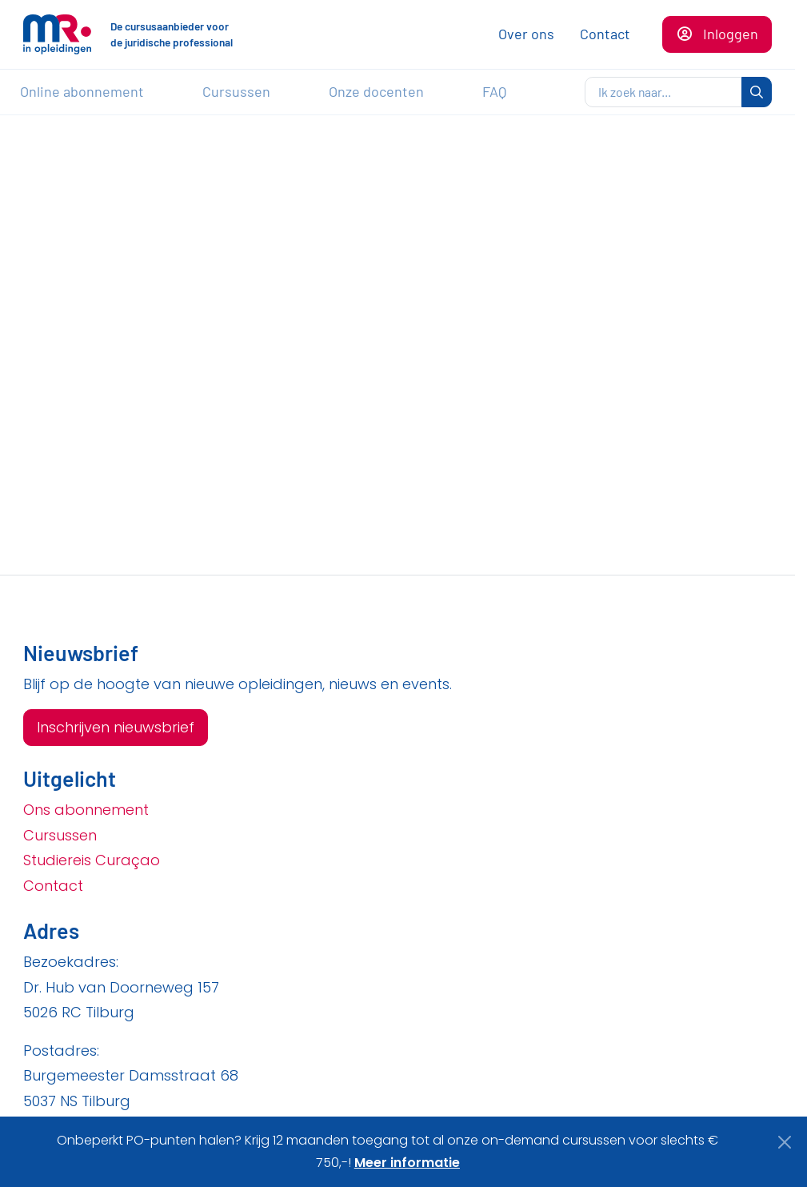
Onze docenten (376, 91)
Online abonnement (82, 91)
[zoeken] (663, 92)
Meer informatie (407, 1162)
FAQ (494, 91)
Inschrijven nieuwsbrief (115, 727)
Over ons (526, 33)
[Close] (785, 1142)
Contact (605, 33)
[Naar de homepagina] (57, 34)
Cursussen (236, 91)
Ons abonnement (86, 810)
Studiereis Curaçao (91, 860)
